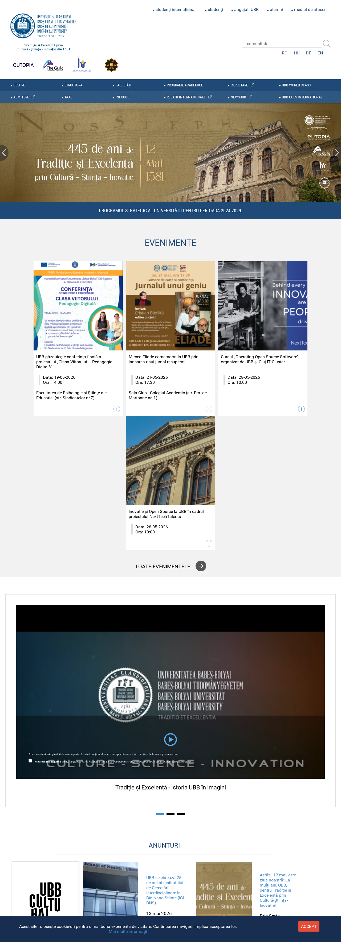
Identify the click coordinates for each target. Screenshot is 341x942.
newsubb (238, 97)
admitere (21, 97)
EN (320, 52)
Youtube (170, 891)
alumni (276, 9)
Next (336, 153)
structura (73, 85)
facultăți (123, 85)
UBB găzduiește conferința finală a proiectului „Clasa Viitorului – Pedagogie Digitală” (46, 349)
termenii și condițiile (135, 607)
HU (296, 52)
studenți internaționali (176, 9)
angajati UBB (246, 9)
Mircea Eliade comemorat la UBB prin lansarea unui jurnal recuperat (127, 347)
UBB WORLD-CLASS (296, 85)
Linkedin (182, 891)
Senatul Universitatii (95, 893)
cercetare (239, 85)
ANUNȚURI (164, 699)
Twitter (158, 891)
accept (309, 926)
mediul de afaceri (310, 9)
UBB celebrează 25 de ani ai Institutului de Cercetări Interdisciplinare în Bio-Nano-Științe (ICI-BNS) (165, 743)
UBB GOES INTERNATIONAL (302, 97)
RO (284, 52)
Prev (4, 153)
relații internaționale (186, 97)
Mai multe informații (128, 931)
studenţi (215, 9)
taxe (68, 97)
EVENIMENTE (170, 243)
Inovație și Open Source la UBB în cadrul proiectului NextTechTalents (287, 347)
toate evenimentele (162, 420)
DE (308, 52)
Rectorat (106, 899)
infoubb (122, 97)
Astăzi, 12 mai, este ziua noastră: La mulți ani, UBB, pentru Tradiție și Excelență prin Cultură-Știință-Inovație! (278, 743)
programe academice (185, 85)
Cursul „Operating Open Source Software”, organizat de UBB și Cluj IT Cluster (207, 349)
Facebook (147, 891)
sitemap (106, 888)
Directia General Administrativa (84, 904)
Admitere (105, 910)
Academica (194, 891)
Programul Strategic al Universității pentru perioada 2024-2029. (170, 210)
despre (19, 85)
